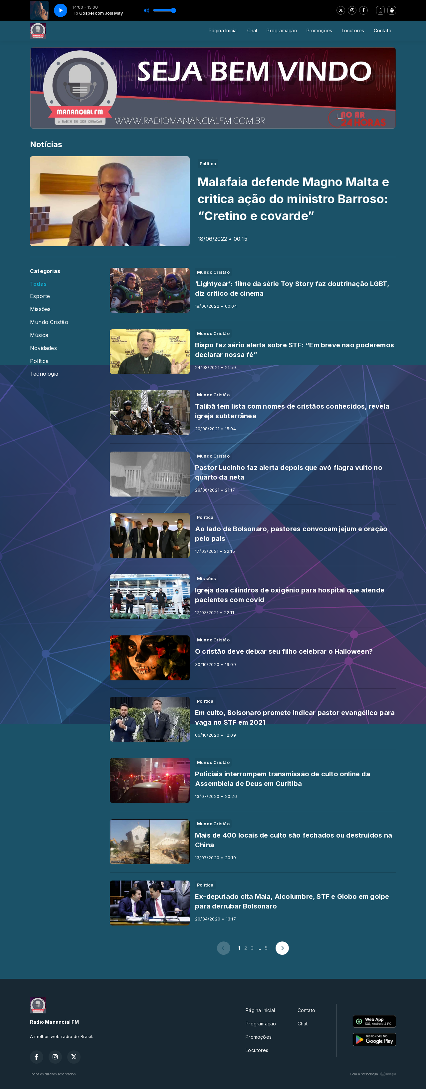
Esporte (40, 296)
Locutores (353, 30)
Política (39, 361)
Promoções (319, 30)
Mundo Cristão (49, 322)
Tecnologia (44, 374)
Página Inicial (223, 30)
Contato (382, 30)
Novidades (43, 348)
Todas (38, 284)
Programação (282, 30)
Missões (40, 309)
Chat (252, 30)
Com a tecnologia (373, 1074)
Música (39, 335)
